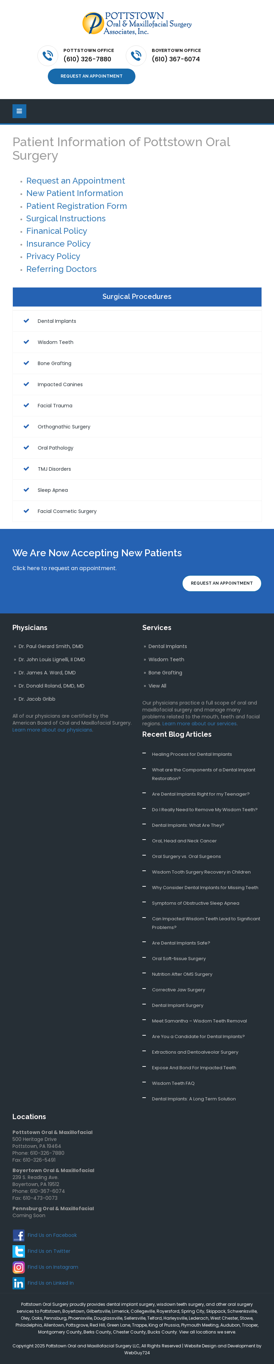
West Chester (224, 1318)
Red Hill (97, 1325)
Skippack (216, 1311)
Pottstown (50, 1311)
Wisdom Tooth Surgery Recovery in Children (201, 872)
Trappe (139, 1325)
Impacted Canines (51, 384)
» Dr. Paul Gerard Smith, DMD (47, 646)
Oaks (37, 1318)
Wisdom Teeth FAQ (173, 1083)
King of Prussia (164, 1325)
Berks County (97, 1332)
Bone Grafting (45, 363)
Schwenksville (242, 1311)
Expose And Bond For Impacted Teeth (194, 1067)
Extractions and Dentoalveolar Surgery (195, 1052)
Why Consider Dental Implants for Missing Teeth (205, 887)
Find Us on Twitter (49, 1250)
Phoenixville (80, 1318)
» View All (154, 685)
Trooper (250, 1325)
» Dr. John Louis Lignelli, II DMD (48, 659)
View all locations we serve (207, 1332)
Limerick (120, 1311)
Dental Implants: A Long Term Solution (194, 1099)
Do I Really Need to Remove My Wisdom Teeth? (205, 809)
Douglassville (108, 1318)
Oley (25, 1318)
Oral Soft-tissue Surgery (179, 958)
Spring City (192, 1311)
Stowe (246, 1318)
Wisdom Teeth (46, 341)
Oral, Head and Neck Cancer (184, 841)
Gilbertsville (98, 1311)
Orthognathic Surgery (55, 426)
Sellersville (134, 1318)
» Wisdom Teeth (163, 659)
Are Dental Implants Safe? (181, 943)
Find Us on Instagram (53, 1266)
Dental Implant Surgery (177, 1005)
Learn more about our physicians (52, 729)
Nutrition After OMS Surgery (182, 974)
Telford (154, 1318)
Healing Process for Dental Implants (192, 754)
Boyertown (73, 1311)
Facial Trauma (46, 405)
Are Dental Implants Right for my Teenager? (201, 794)
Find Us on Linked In (51, 1282)
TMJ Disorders (45, 468)
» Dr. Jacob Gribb (33, 699)
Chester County (129, 1332)
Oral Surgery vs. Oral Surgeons (186, 856)
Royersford (168, 1311)
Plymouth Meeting (200, 1325)
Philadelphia (29, 1325)
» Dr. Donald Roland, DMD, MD (48, 685)
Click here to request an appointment (64, 568)
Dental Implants (48, 320)
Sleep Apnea (44, 489)
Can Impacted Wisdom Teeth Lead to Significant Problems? (206, 923)
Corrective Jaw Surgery (178, 989)
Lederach (199, 1318)
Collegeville (143, 1311)
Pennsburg (55, 1318)
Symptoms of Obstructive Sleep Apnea (195, 903)
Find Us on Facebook (52, 1234)
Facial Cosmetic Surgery (58, 510)
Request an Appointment (92, 76)
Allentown (54, 1325)
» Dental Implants (164, 646)
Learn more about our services (199, 723)
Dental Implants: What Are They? (188, 825)
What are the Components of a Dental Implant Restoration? (203, 774)
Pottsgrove (77, 1325)
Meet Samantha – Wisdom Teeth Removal (199, 1021)
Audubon (230, 1325)
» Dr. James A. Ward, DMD (44, 672)
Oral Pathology (46, 447)
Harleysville (175, 1318)
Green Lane (118, 1325)
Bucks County (162, 1332)
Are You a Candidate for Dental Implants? (198, 1036)
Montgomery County (60, 1332)
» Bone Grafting (162, 672)
